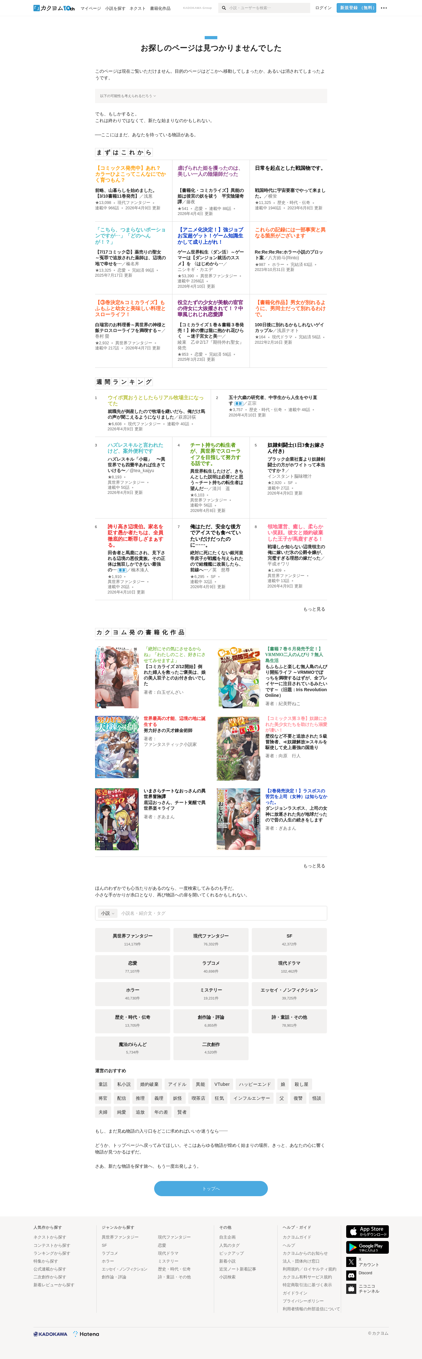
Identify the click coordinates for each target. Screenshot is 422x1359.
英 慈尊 (221, 569)
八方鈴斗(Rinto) (283, 257)
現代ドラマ (282, 337)
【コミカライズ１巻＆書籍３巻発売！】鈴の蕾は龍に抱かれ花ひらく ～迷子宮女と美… (211, 330)
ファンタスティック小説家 (170, 744)
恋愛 (199, 208)
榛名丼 (132, 263)
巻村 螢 (102, 336)
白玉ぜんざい (170, 692)
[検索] (223, 8)
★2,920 (275, 483)
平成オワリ (279, 563)
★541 (183, 208)
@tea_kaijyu (142, 470)
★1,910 (115, 577)
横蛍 (272, 196)
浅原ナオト (288, 330)
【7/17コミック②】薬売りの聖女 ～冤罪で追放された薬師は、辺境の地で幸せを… (130, 257)
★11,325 (263, 202)
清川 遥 (221, 488)
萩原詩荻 (187, 417)
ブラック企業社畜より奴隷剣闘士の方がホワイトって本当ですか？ (296, 465)
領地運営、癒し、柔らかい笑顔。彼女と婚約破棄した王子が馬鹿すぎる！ (295, 532)
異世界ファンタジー (218, 276)
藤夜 (190, 201)
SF (290, 483)
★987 (260, 264)
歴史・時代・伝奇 (293, 202)
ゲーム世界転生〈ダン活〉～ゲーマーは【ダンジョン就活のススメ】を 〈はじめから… (211, 257)
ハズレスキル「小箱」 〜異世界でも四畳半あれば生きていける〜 (136, 465)
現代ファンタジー (134, 202)
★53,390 (186, 276)
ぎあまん (166, 816)
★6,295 (197, 577)
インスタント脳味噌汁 (290, 476)
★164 (260, 337)
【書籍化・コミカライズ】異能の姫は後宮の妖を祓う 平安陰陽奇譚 (211, 196)
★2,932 (102, 343)
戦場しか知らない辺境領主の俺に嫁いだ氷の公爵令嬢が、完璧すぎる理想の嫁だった (296, 552)
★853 (183, 354)
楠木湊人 (140, 569)
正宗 (252, 403)
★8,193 (115, 477)
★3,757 (236, 410)
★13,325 (103, 270)
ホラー (278, 264)
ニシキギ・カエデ (195, 269)
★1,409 (275, 570)
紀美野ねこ (290, 703)
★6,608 (115, 424)
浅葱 (148, 196)
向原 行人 (290, 755)
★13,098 (103, 202)
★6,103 (197, 495)
